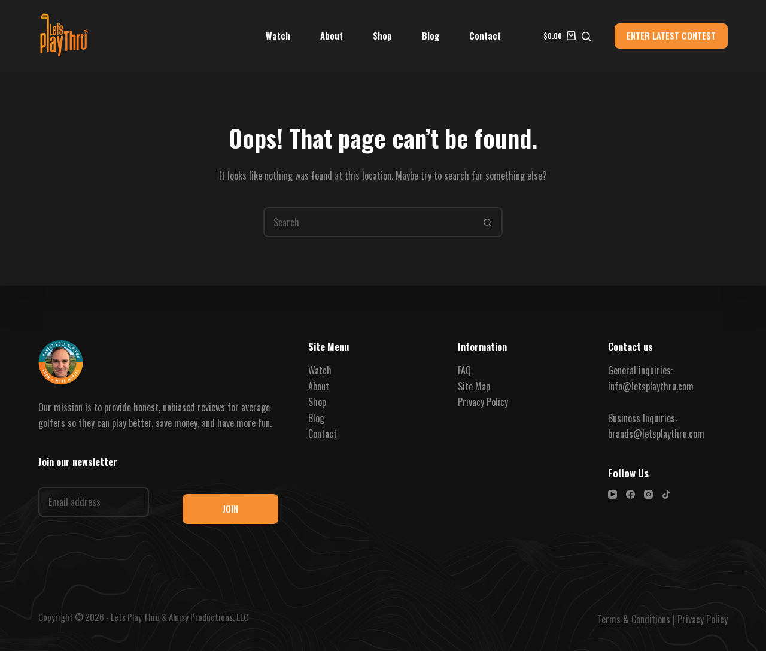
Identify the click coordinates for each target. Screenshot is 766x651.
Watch (278, 35)
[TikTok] (666, 494)
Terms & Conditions (633, 619)
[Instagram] (648, 494)
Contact (485, 35)
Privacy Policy (483, 402)
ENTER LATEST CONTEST (671, 35)
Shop (382, 35)
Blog (430, 35)
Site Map (474, 386)
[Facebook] (630, 494)
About (331, 35)
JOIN (230, 508)
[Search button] (488, 222)
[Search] (586, 36)
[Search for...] (368, 222)
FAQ (464, 370)
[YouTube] (612, 494)
